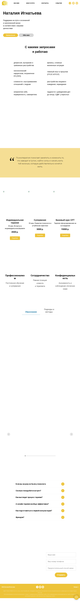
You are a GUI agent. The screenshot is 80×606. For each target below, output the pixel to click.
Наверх (76, 587)
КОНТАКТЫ (45, 3)
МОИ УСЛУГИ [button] (30, 3)
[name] (61, 554)
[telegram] (70, 3)
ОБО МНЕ (16, 3)
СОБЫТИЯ (59, 3)
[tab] (31, 313)
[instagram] (77, 3)
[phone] (61, 561)
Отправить (61, 575)
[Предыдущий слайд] (8, 434)
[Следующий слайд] (71, 434)
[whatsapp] (73, 3)
